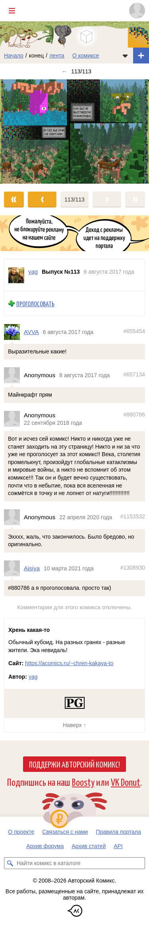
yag (33, 677)
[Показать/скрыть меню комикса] (125, 55)
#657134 (134, 375)
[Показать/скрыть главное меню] (12, 10)
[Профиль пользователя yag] (16, 275)
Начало (13, 55)
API (118, 846)
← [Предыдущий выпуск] (64, 71)
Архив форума (45, 846)
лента (56, 55)
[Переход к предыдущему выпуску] (18, 131)
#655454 (134, 331)
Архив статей (89, 846)
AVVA (31, 331)
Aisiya (32, 568)
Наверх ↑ (74, 725)
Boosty (83, 781)
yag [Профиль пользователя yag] (33, 271)
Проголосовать (35, 303)
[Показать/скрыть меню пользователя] (137, 10)
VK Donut (125, 781)
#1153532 (132, 516)
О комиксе (85, 55)
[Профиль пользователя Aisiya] (14, 568)
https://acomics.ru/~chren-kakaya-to (69, 663)
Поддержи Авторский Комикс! (74, 764)
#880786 (134, 414)
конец (36, 55)
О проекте (21, 832)
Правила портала (118, 832)
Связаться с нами (65, 832)
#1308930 (132, 568)
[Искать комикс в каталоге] (9, 863)
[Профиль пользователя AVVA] (14, 332)
